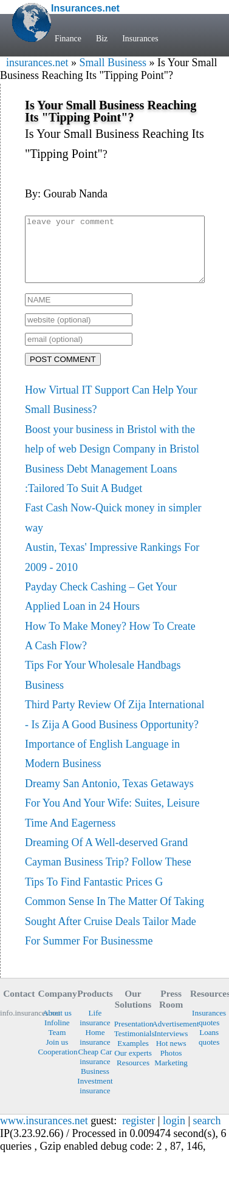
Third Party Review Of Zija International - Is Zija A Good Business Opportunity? (114, 727)
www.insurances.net (44, 1133)
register (138, 1133)
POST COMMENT (63, 372)
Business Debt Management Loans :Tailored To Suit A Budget (101, 491)
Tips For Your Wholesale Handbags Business (103, 687)
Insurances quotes (209, 1030)
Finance (68, 38)
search (207, 1133)
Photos (171, 1065)
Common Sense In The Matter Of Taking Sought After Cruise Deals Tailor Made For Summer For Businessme (114, 934)
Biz (102, 38)
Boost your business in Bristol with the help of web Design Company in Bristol (112, 452)
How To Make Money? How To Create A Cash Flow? (110, 648)
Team (57, 1045)
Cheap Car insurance (95, 1069)
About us (57, 1025)
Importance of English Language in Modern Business (102, 766)
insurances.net (37, 62)
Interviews (171, 1046)
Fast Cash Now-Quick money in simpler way (113, 530)
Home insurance (95, 1049)
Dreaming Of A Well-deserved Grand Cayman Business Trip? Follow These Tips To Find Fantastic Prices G (108, 875)
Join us (57, 1054)
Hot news (171, 1055)
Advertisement (171, 1036)
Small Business (112, 62)
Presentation (133, 1036)
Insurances (140, 38)
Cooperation (57, 1064)
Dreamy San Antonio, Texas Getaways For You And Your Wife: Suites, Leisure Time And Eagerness (112, 816)
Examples (133, 1055)
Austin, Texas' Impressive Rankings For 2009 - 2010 (112, 570)
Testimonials (133, 1046)
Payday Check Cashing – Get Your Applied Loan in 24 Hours (101, 609)
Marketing (171, 1075)
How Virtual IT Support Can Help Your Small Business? (111, 412)
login (174, 1133)
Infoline (57, 1035)
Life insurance (95, 1030)
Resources (133, 1075)
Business (95, 1083)
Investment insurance (94, 1098)
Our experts (133, 1065)
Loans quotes (209, 1049)
